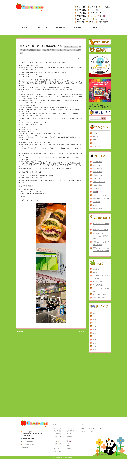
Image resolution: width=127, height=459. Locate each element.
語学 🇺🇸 (102, 16)
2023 (94, 316)
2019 (94, 330)
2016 (94, 340)
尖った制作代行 (98, 285)
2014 (94, 346)
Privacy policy (25, 447)
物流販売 (96, 272)
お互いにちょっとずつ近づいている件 (101, 243)
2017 (94, 336)
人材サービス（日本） (84, 19)
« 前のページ (19, 331)
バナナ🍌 (93, 16)
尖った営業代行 (98, 281)
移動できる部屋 (103, 22)
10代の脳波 (80, 22)
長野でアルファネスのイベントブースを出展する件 (101, 250)
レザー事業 (93, 7)
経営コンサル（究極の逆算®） (101, 289)
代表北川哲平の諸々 (49, 50)
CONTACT (96, 146)
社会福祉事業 (81, 7)
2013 (94, 350)
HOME (95, 133)
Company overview (29, 444)
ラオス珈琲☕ (105, 7)
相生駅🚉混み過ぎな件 (100, 230)
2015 (94, 343)
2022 (94, 320)
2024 (94, 313)
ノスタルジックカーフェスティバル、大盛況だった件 (101, 236)
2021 (94, 323)
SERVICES (96, 140)
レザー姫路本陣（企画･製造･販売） (101, 277)
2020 (94, 326)
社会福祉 (59, 50)
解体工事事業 (81, 16)
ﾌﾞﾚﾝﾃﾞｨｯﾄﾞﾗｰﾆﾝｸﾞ (95, 13)
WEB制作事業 (94, 10)
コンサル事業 (81, 13)
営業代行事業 (81, 10)
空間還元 (91, 22)
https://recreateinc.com (30, 441)
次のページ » (82, 331)
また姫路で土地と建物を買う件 (101, 225)
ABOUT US (97, 136)
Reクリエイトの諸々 (71, 46)
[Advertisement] (100, 384)
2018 (94, 333)
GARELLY (96, 143)
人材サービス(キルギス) (102, 19)
